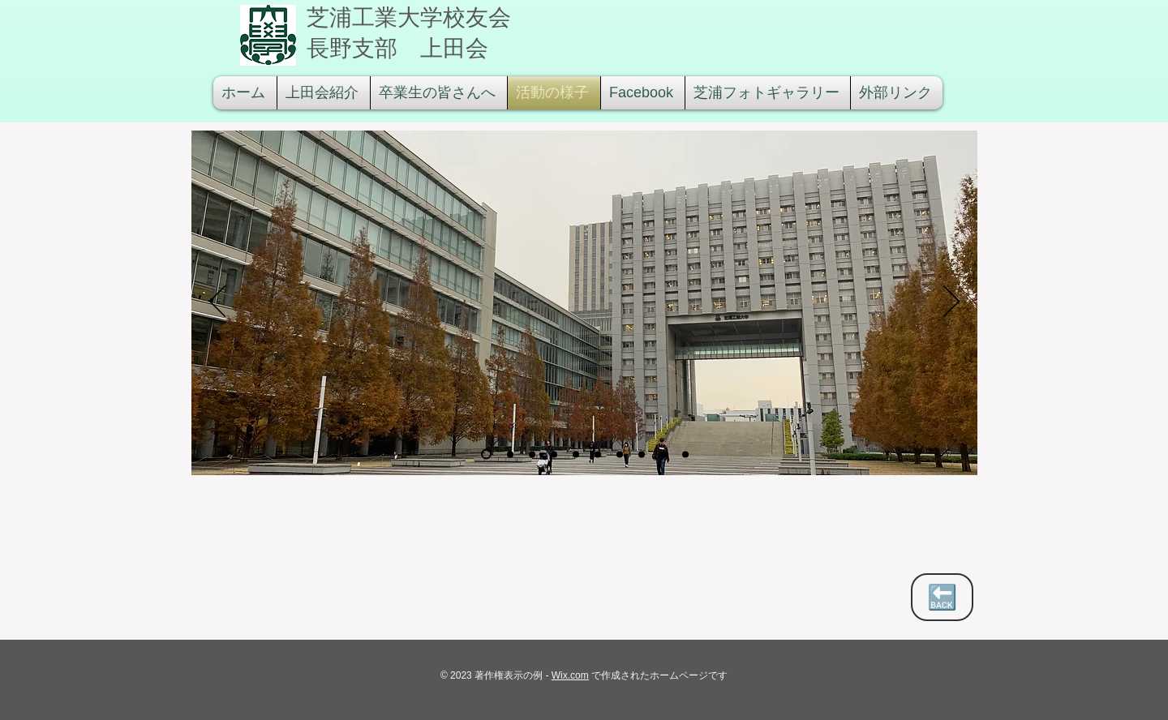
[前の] (217, 302)
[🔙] (942, 597)
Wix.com (570, 675)
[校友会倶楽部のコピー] (685, 454)
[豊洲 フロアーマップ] (510, 454)
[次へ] (951, 302)
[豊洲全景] (486, 454)
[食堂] (619, 454)
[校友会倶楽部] (663, 454)
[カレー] (641, 454)
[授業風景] (554, 454)
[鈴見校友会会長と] (576, 454)
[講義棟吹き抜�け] (532, 454)
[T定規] (598, 454)
